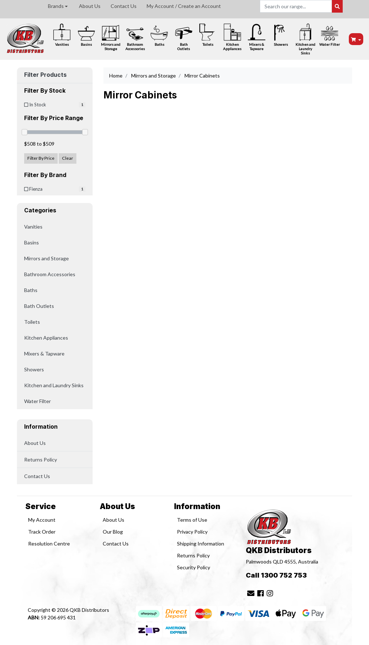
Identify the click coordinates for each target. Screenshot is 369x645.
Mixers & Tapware (257, 37)
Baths (159, 35)
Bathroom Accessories (135, 37)
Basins (86, 35)
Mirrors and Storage (110, 37)
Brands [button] (56, 6)
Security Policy (193, 567)
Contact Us (124, 6)
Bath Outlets (184, 37)
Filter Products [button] (45, 75)
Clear (67, 158)
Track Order (41, 532)
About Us (90, 6)
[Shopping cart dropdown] (356, 39)
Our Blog (113, 532)
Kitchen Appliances (232, 37)
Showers (281, 35)
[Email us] (250, 593)
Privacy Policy (192, 532)
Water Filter (329, 35)
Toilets (208, 35)
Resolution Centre (49, 543)
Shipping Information (200, 543)
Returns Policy (40, 459)
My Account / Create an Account (184, 6)
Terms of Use (192, 520)
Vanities (62, 35)
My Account (41, 520)
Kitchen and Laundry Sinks (305, 39)
